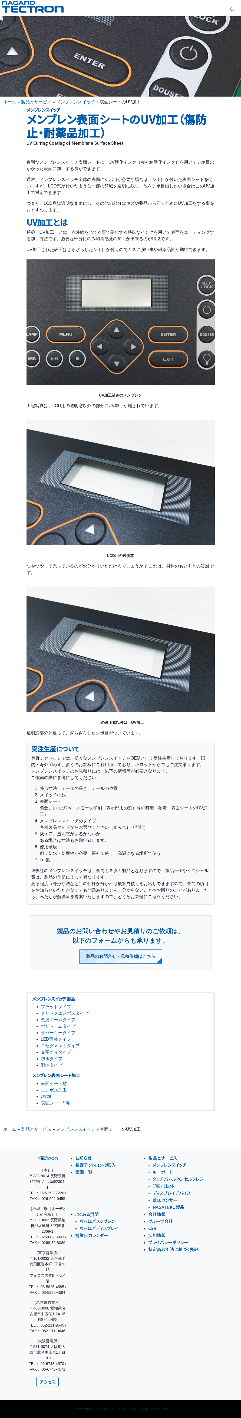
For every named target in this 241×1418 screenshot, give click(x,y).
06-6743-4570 (52, 1363)
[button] (232, 8)
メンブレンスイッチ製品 (53, 998)
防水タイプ (51, 1058)
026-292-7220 (52, 1193)
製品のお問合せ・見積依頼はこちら (120, 956)
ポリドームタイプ (58, 1026)
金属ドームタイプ (58, 1019)
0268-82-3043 (52, 1237)
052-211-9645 (52, 1325)
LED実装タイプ (56, 1039)
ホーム (9, 102)
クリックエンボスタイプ (64, 1013)
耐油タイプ (51, 1065)
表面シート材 (54, 1083)
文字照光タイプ (56, 1052)
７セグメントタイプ (60, 1045)
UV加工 (48, 1096)
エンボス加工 (54, 1090)
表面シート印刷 (56, 1103)
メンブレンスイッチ (75, 102)
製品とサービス (36, 102)
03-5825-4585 (52, 1287)
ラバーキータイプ (58, 1032)
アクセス (47, 1382)
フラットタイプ (56, 1006)
